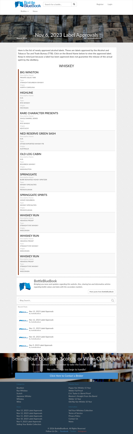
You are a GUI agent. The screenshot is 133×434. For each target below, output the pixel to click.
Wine (19, 401)
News (35, 11)
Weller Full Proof (76, 390)
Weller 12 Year (75, 399)
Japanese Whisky (24, 396)
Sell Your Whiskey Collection (81, 410)
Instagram (82, 431)
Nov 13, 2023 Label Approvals (29, 410)
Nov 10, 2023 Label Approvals (29, 419)
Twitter (73, 431)
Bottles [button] (25, 11)
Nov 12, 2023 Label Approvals (29, 413)
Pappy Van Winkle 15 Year (80, 388)
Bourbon (20, 388)
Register (100, 4)
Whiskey (20, 399)
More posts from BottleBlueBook (102, 292)
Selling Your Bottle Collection (29, 424)
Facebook (64, 431)
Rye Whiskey (22, 390)
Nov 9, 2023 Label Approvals (29, 421)
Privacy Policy (74, 416)
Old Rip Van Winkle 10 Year (80, 401)
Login (110, 4)
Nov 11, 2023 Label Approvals (29, 416)
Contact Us (73, 419)
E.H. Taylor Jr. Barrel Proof (80, 393)
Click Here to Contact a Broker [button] (66, 375)
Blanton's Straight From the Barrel (83, 396)
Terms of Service (76, 413)
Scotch (19, 393)
